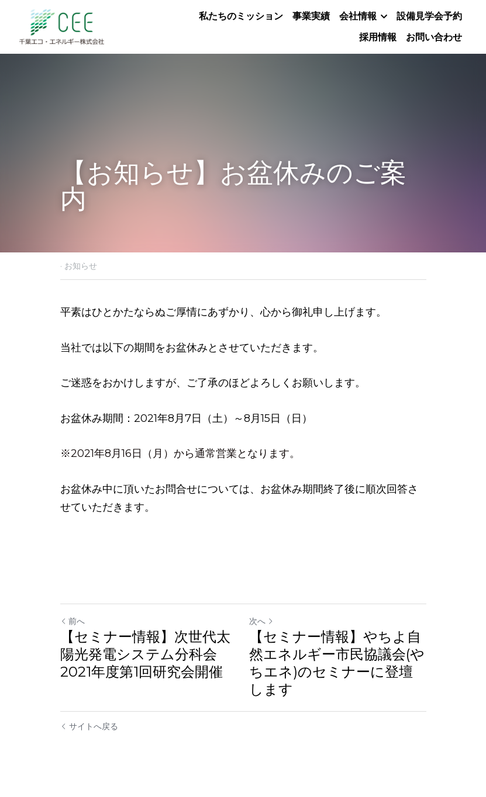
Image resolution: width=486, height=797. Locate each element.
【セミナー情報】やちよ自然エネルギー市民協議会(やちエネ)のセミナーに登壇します (337, 663)
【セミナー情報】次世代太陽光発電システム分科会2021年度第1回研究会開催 (145, 654)
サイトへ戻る (89, 726)
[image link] (61, 26)
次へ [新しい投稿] (261, 621)
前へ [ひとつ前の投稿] (72, 621)
